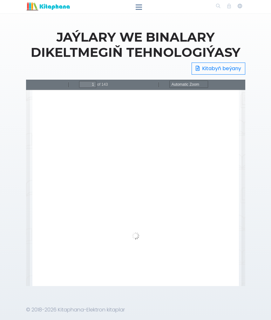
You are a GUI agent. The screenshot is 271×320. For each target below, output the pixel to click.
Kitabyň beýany (218, 68)
